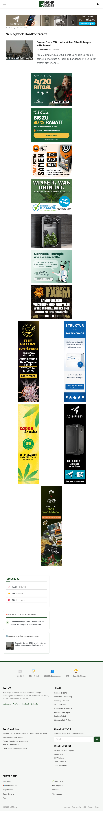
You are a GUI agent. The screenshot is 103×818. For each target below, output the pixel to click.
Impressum (66, 807)
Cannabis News (60, 693)
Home (8, 28)
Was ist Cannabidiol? (11, 745)
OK (97, 739)
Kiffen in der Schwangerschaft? (15, 749)
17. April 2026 (54, 49)
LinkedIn (34, 704)
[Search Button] (98, 4)
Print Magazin (57, 794)
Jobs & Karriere (60, 762)
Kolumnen (6, 781)
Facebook (25, 704)
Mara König (44, 49)
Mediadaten (58, 754)
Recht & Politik (60, 716)
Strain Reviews (60, 704)
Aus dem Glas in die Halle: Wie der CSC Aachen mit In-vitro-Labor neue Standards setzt (26, 734)
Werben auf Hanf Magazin (64, 751)
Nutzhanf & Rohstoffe (63, 708)
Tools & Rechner (60, 765)
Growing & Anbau (61, 701)
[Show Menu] (4, 4)
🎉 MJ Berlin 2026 (10, 786)
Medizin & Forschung (63, 697)
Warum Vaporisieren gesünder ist (15, 741)
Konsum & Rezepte (62, 712)
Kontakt (90, 807)
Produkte (55, 790)
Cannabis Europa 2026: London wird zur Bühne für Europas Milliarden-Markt (27, 623)
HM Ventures (59, 758)
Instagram (7, 704)
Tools (5, 798)
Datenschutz (76, 807)
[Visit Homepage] (50, 4)
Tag (13, 28)
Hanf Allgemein (57, 786)
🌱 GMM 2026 (57, 781)
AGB (84, 807)
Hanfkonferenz (22, 28)
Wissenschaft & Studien (64, 720)
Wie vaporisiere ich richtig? (13, 738)
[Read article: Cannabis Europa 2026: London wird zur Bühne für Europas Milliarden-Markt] (19, 50)
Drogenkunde (8, 790)
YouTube (16, 704)
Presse (97, 807)
